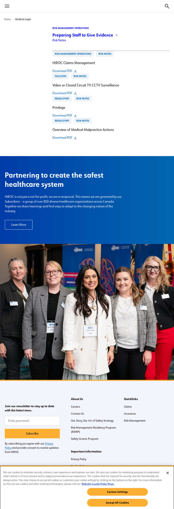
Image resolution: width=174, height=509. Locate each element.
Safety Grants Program (84, 439)
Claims (128, 407)
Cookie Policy (78, 466)
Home (7, 19)
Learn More (18, 224)
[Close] (167, 474)
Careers (75, 407)
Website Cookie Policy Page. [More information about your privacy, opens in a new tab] (98, 485)
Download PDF (62, 71)
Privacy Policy (78, 459)
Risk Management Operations (70, 28)
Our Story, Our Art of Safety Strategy (92, 421)
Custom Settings (117, 493)
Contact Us (77, 414)
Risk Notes (59, 40)
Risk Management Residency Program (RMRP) (93, 430)
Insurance (130, 414)
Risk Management (134, 421)
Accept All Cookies (117, 504)
